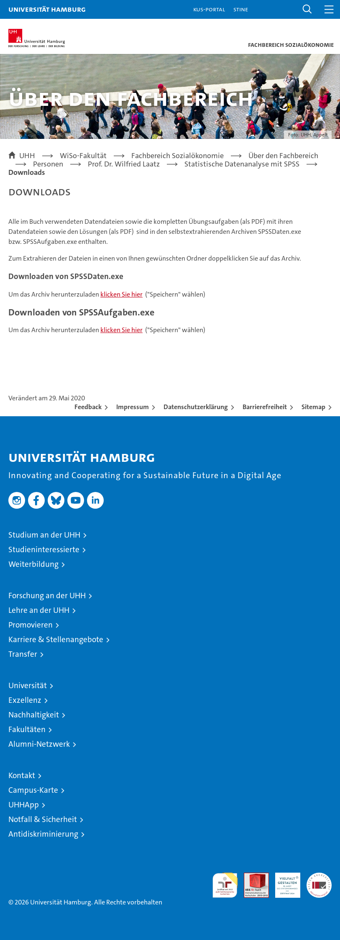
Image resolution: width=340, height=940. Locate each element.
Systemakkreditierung (319, 877)
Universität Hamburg (47, 9)
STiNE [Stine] (240, 9)
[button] (307, 9)
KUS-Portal (209, 9)
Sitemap (313, 406)
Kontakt (21, 775)
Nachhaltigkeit (33, 714)
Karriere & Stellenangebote (55, 639)
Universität (27, 685)
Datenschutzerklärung (196, 406)
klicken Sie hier (121, 294)
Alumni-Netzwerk (39, 744)
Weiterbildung (33, 564)
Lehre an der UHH (38, 610)
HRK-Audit (283, 881)
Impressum (132, 406)
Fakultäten (27, 729)
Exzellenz (24, 700)
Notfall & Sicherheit (42, 819)
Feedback (88, 406)
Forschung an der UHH (47, 595)
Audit (252, 877)
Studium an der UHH (44, 535)
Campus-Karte (33, 790)
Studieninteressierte (43, 549)
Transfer (22, 654)
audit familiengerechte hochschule (225, 885)
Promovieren (30, 625)
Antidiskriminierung (43, 834)
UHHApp (23, 804)
